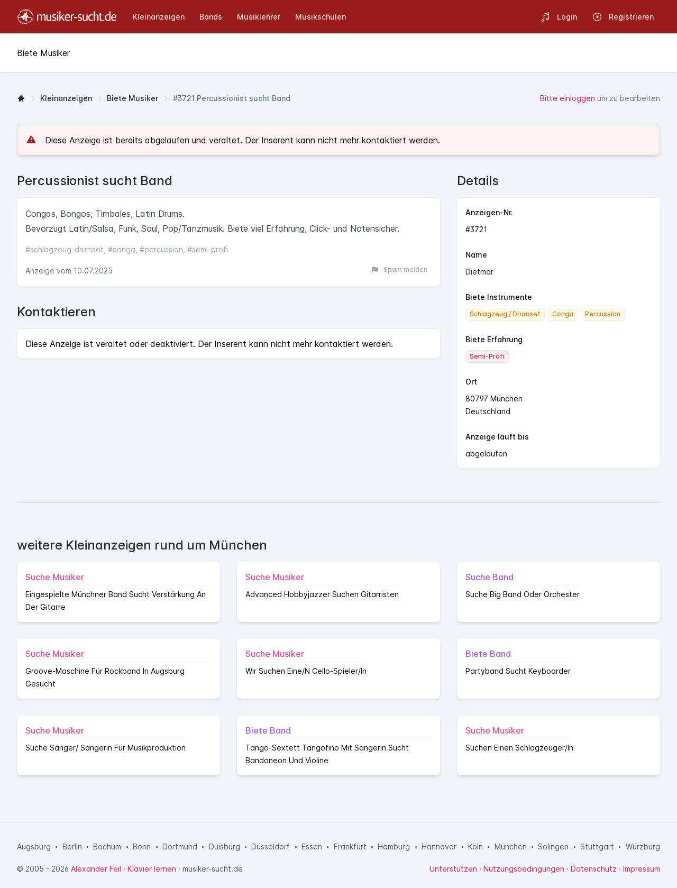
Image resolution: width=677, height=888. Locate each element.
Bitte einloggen (567, 98)
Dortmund (179, 846)
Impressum (641, 868)
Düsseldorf (270, 846)
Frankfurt (350, 846)
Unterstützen (453, 868)
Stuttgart (597, 846)
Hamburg (394, 846)
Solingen (553, 846)
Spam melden (399, 270)
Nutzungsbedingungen (523, 868)
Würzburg (643, 846)
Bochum (107, 846)
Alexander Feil (96, 868)
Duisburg (224, 846)
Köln (475, 846)
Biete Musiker (132, 98)
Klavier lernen (151, 868)
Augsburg (34, 846)
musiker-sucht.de (212, 868)
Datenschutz (594, 868)
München (511, 846)
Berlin (72, 846)
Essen (311, 846)
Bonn (142, 846)
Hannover (439, 846)
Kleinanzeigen (66, 98)
